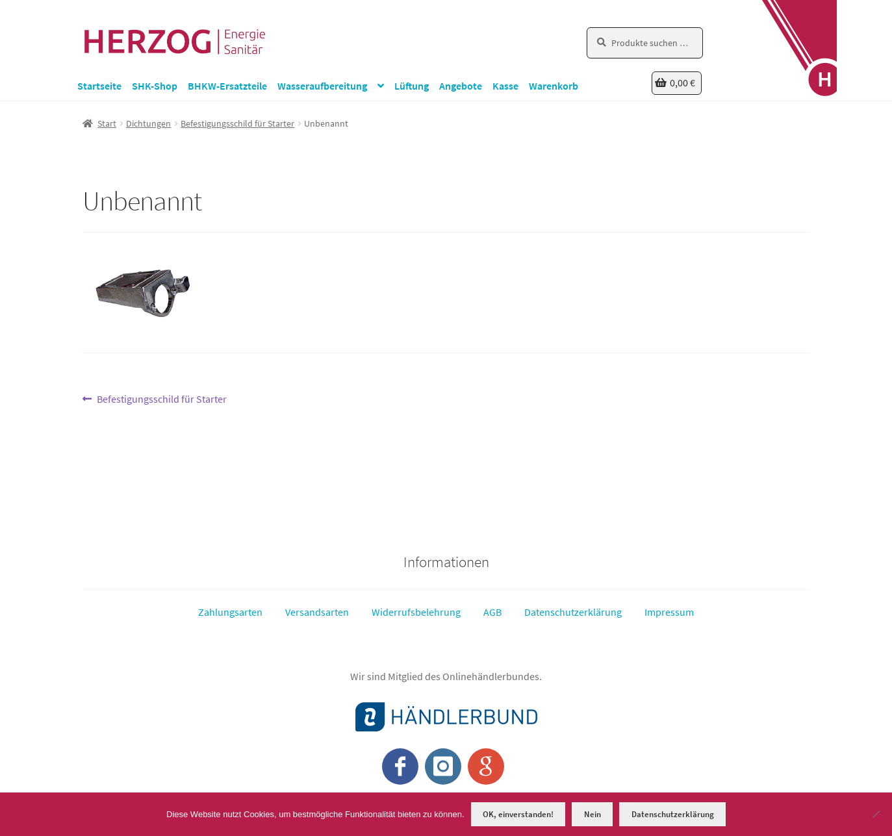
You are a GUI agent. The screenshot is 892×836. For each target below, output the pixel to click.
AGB (492, 611)
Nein (592, 814)
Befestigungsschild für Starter (237, 123)
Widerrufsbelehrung (416, 611)
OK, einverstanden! (518, 814)
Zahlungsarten (230, 611)
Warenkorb (553, 85)
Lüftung (411, 85)
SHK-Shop (154, 85)
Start (106, 123)
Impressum (669, 611)
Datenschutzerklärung (573, 611)
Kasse (505, 85)
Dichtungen (148, 123)
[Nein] (875, 813)
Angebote (460, 85)
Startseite (99, 85)
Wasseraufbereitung (322, 85)
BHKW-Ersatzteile (227, 85)
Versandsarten (317, 611)
